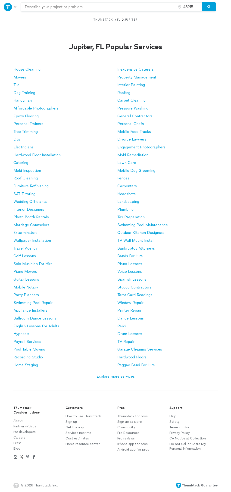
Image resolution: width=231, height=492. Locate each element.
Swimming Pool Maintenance (142, 225)
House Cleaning (27, 69)
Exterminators (25, 232)
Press (17, 443)
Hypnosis (21, 334)
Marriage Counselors (31, 225)
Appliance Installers (30, 310)
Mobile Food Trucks (134, 131)
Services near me (78, 433)
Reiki (121, 326)
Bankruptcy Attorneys (136, 248)
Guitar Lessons (26, 279)
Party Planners (26, 295)
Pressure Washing (132, 108)
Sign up (71, 422)
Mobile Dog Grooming (136, 170)
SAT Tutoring (24, 194)
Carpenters (127, 186)
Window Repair (130, 303)
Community (126, 427)
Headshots (126, 194)
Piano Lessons (129, 264)
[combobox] (98, 7)
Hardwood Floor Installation (37, 155)
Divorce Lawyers (131, 139)
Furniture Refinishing (31, 186)
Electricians (23, 147)
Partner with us (24, 426)
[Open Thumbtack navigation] (10, 7)
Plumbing (125, 209)
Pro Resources (128, 433)
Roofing (123, 93)
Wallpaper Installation (32, 240)
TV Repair (125, 341)
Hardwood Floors (132, 357)
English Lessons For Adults (36, 326)
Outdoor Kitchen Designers (140, 232)
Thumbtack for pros (132, 416)
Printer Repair (129, 310)
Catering (20, 162)
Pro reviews (126, 438)
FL (118, 19)
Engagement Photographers (141, 147)
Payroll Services (27, 341)
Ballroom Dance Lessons (34, 318)
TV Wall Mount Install (135, 240)
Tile (16, 85)
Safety (174, 422)
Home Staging (25, 365)
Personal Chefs (130, 124)
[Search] (209, 7)
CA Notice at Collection (187, 438)
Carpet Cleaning (131, 100)
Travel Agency (25, 248)
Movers (19, 77)
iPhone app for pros (132, 444)
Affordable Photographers (36, 108)
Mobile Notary (25, 287)
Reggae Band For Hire (136, 365)
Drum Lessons (129, 334)
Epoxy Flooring (26, 116)
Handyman (22, 100)
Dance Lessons (130, 318)
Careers (19, 437)
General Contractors (135, 116)
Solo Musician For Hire (33, 264)
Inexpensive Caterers (135, 69)
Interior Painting (131, 85)
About (18, 421)
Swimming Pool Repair (33, 303)
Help (172, 416)
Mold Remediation (132, 155)
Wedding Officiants (30, 201)
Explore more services (116, 376)
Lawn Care (126, 162)
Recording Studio (28, 357)
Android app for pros (133, 449)
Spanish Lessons (131, 279)
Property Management (136, 77)
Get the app (75, 427)
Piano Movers (25, 271)
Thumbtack (103, 19)
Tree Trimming (25, 131)
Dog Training (24, 93)
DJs (16, 139)
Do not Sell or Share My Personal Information (187, 446)
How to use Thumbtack (83, 416)
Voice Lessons (129, 271)
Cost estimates (77, 438)
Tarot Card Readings (134, 295)
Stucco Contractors (134, 287)
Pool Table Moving (29, 349)
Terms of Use (179, 427)
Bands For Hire (130, 256)
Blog (16, 449)
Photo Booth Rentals (31, 217)
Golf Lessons (24, 256)
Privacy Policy (179, 433)
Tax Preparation (131, 217)
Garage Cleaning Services (139, 349)
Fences (123, 178)
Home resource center (83, 444)
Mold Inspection (27, 170)
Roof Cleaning (25, 178)
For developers (24, 432)
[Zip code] (188, 7)
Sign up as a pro (129, 422)
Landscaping (128, 201)
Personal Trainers (28, 124)
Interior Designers (28, 209)
